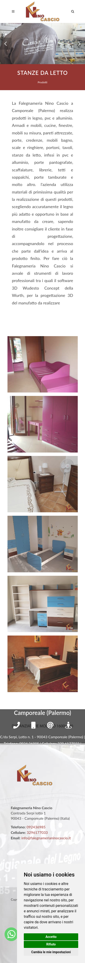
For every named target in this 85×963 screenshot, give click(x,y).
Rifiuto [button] (51, 944)
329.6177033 (69, 743)
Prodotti (42, 82)
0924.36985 (29, 743)
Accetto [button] (51, 937)
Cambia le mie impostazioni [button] (51, 952)
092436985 (36, 827)
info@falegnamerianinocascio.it (46, 838)
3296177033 (37, 832)
